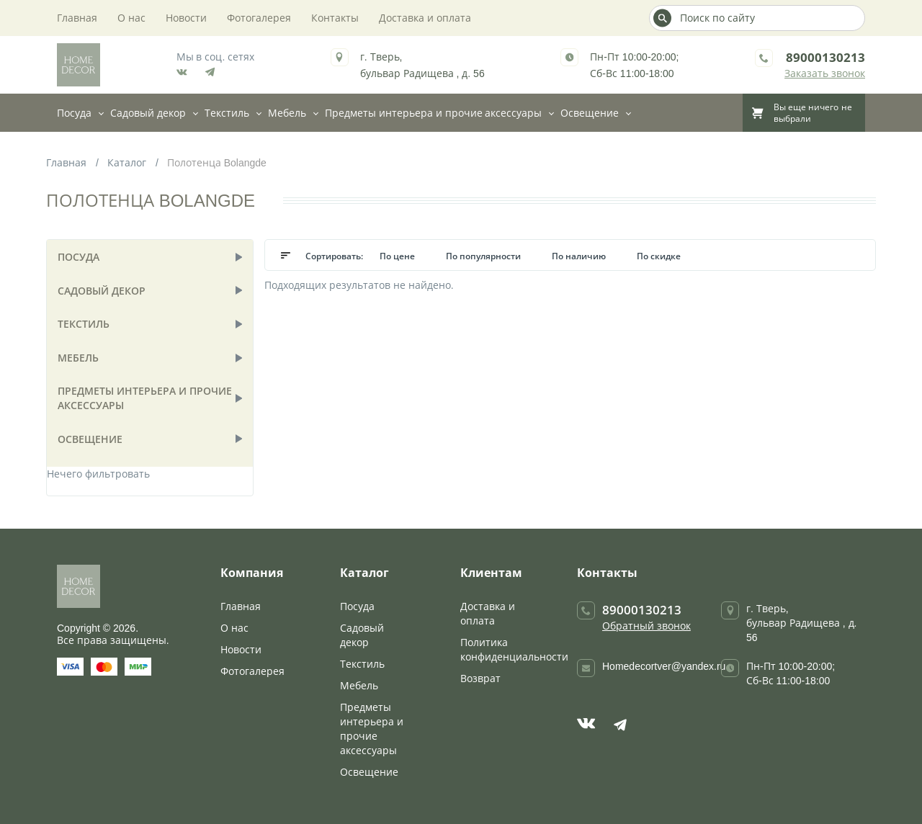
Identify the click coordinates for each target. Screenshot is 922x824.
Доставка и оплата (425, 17)
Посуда (74, 113)
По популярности (484, 256)
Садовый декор (148, 113)
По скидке (659, 256)
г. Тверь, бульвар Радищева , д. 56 (801, 622)
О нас (131, 17)
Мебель (287, 113)
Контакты (335, 17)
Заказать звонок (824, 73)
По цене (398, 256)
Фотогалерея (259, 17)
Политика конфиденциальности (514, 649)
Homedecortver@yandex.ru (663, 666)
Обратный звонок (646, 625)
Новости (186, 17)
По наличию (580, 256)
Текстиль (227, 113)
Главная (77, 17)
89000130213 (825, 57)
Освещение (589, 113)
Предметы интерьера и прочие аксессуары (433, 113)
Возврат (480, 678)
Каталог (126, 162)
